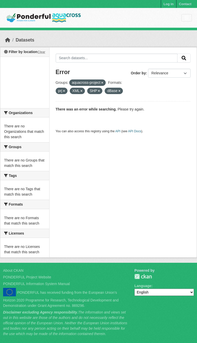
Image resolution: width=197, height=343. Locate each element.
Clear (41, 52)
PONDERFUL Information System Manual (36, 284)
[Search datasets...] (117, 58)
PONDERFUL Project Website (27, 277)
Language (142, 286)
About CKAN (13, 270)
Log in (169, 4)
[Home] (7, 40)
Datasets (25, 40)
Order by (138, 73)
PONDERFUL (143, 276)
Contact (185, 4)
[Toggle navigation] (186, 18)
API (118, 131)
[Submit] (184, 58)
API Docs (134, 131)
